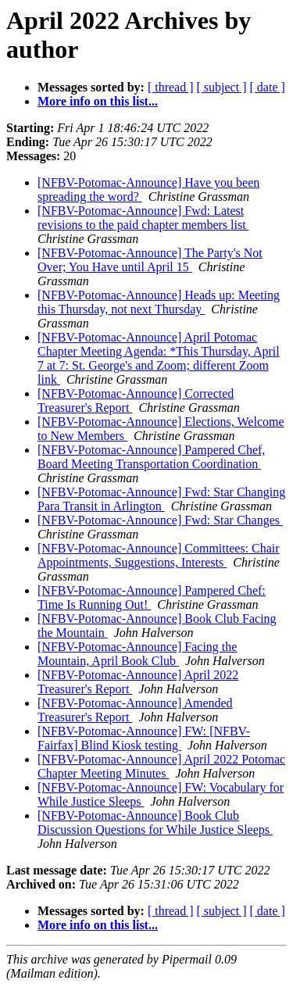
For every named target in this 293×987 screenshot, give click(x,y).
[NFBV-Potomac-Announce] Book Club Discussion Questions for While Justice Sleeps (155, 822)
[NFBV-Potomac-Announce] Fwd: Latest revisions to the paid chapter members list (143, 217)
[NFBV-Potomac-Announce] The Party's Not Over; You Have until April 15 (150, 260)
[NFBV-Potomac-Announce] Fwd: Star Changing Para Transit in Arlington (161, 499)
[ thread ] (171, 87)
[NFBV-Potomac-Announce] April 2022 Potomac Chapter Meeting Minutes (161, 766)
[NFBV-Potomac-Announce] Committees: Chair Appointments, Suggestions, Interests (159, 555)
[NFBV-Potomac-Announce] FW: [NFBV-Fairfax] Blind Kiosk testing (144, 738)
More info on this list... (98, 101)
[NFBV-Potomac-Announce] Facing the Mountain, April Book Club (137, 653)
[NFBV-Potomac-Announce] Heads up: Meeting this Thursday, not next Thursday (159, 302)
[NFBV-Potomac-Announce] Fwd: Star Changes (160, 520)
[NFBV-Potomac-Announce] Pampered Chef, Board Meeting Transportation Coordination (151, 456)
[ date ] (267, 87)
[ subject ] (222, 87)
